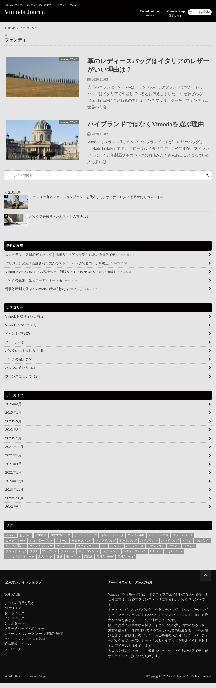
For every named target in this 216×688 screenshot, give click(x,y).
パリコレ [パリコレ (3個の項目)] (116, 550)
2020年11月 (14, 494)
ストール (14, 346)
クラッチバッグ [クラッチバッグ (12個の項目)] (183, 539)
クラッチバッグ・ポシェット (26, 633)
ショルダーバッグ (17, 628)
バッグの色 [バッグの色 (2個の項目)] (202, 545)
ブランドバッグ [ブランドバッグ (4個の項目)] (16, 555)
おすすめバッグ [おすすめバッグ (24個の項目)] (60, 539)
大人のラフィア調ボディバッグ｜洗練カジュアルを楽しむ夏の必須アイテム (70, 259)
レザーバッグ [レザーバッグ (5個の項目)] (110, 555)
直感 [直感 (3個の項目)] (59, 561)
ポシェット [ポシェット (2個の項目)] (67, 555)
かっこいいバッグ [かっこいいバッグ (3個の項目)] (85, 539)
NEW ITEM (12, 612)
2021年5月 (13, 460)
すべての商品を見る (19, 607)
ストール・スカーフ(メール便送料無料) (33, 638)
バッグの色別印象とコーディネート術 (41, 284)
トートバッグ (14, 618)
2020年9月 (13, 511)
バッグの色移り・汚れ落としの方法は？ (59, 221)
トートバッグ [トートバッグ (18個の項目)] (128, 545)
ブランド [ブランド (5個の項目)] (189, 550)
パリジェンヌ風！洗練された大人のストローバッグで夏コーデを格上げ (66, 267)
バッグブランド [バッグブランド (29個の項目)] (87, 550)
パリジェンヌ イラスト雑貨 (24, 643)
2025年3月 (13, 408)
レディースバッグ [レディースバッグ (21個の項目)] (134, 555)
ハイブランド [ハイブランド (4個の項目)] (149, 545)
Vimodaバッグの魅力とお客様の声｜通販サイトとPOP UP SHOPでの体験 (68, 276)
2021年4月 (13, 468)
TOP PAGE (12, 599)
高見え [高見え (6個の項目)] (88, 561)
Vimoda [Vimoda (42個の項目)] (11, 539)
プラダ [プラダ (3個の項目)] (34, 555)
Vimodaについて (20, 329)
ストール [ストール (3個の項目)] (62, 545)
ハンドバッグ (14, 623)
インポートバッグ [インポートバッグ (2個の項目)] (112, 539)
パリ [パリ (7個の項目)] (104, 550)
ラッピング (12, 653)
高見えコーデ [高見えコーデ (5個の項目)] (105, 561)
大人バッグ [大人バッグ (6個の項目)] (45, 561)
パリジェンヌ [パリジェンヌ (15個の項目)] (134, 550)
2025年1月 (13, 417)
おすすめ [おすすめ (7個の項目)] (40, 539)
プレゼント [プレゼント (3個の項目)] (49, 555)
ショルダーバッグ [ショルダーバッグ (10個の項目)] (41, 545)
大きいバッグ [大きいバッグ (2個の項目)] (174, 555)
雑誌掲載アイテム (17, 648)
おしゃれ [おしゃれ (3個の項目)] (25, 539)
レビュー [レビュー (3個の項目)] (155, 555)
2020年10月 (14, 502)
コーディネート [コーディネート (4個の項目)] (16, 545)
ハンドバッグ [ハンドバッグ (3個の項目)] (170, 545)
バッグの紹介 (18, 364)
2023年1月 (13, 443)
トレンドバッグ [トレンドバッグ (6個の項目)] (106, 545)
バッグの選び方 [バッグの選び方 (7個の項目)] (16, 550)
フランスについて (21, 381)
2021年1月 (13, 477)
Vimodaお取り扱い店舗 (24, 321)
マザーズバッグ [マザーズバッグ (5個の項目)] (88, 555)
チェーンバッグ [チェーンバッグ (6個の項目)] (82, 545)
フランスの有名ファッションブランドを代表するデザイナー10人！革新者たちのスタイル (96, 201)
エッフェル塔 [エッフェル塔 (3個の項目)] (136, 539)
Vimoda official (150, 13)
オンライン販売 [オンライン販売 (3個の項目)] (159, 539)
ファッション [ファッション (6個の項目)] (155, 550)
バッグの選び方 (20, 372)
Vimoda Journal (25, 11)
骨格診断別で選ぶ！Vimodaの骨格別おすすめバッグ (52, 293)
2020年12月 (14, 485)
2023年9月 (13, 425)
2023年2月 (13, 434)
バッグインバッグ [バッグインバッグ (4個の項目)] (41, 550)
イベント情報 (17, 338)
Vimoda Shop (176, 13)
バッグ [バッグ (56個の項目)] (187, 545)
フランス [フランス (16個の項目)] (174, 550)
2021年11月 (14, 451)
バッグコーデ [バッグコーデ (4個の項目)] (65, 550)
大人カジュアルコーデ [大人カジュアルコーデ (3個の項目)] (20, 561)
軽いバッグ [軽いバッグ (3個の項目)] (73, 561)
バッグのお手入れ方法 (24, 355)
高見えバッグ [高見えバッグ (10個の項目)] (126, 561)
